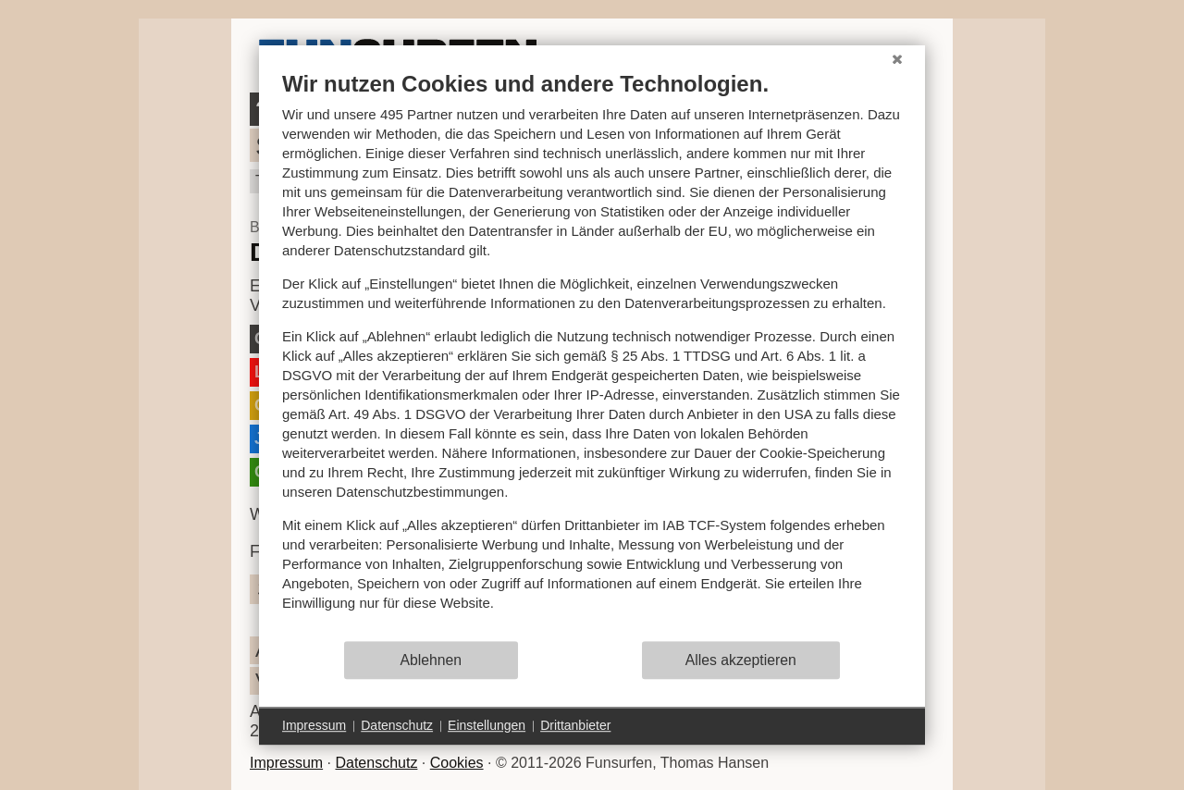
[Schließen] (897, 59)
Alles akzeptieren (740, 660)
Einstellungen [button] (486, 725)
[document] (592, 354)
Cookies (457, 763)
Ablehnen (431, 660)
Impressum (286, 763)
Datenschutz (376, 763)
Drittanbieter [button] (575, 725)
